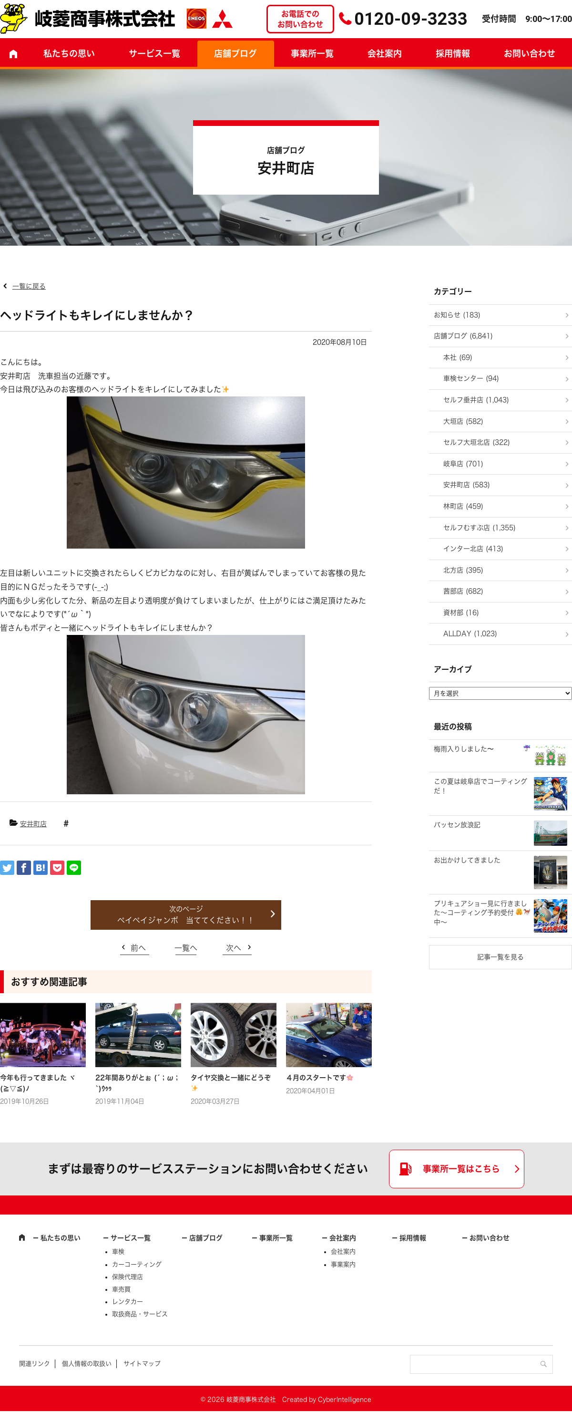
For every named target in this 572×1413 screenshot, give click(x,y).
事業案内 (343, 1264)
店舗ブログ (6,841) (463, 335)
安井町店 (33, 824)
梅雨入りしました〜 (482, 748)
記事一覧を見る (500, 957)
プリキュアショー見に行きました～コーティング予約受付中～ (482, 912)
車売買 (121, 1289)
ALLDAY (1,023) (470, 633)
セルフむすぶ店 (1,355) (479, 527)
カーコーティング (137, 1264)
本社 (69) (457, 357)
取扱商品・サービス (140, 1314)
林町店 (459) (463, 506)
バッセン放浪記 (457, 824)
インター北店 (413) (473, 548)
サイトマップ (142, 1364)
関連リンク (34, 1364)
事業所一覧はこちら (461, 1168)
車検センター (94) (471, 378)
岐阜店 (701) (463, 463)
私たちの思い (69, 53)
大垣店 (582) (463, 421)
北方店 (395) (463, 570)
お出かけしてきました (467, 860)
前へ (138, 948)
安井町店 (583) (466, 484)
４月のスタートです (319, 1077)
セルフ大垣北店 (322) (476, 442)
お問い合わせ (490, 1238)
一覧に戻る (29, 286)
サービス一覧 (131, 1238)
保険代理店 (127, 1277)
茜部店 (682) (463, 591)
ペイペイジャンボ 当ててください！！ (186, 920)
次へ (233, 948)
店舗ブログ (235, 53)
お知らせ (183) (457, 315)
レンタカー (127, 1302)
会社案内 (385, 53)
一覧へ (185, 948)
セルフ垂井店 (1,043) (476, 399)
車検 (118, 1251)
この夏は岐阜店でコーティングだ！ (480, 786)
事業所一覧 (312, 53)
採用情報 (453, 53)
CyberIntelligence (344, 1399)
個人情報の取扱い (87, 1364)
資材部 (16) (461, 612)
